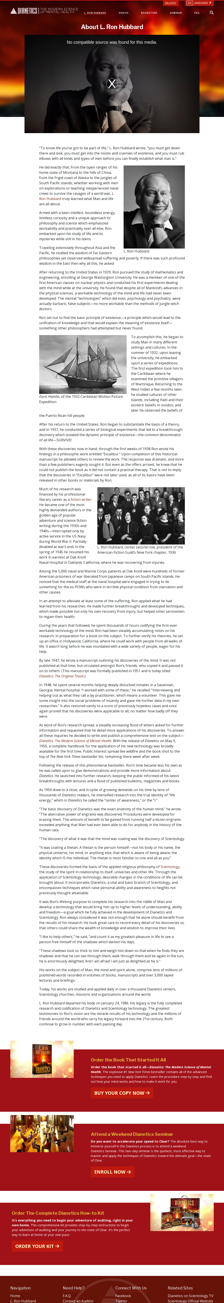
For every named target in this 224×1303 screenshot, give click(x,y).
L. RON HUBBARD (95, 13)
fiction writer (81, 499)
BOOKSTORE (149, 13)
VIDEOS (124, 13)
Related (170, 3)
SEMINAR (176, 13)
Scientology (170, 866)
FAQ (197, 13)
